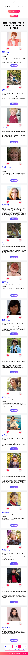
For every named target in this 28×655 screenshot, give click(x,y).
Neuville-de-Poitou (6, 589)
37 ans (7, 474)
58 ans (8, 550)
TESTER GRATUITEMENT (14, 11)
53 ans (9, 397)
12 (15, 649)
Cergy (3, 244)
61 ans (12, 589)
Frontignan (4, 167)
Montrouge (4, 320)
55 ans (6, 129)
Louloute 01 (4, 127)
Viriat (3, 129)
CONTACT (24, 653)
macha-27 (4, 549)
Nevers (3, 474)
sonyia (3, 434)
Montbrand (4, 397)
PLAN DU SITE (17, 653)
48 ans (9, 90)
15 (23, 649)
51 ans (9, 167)
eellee (3, 89)
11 (12, 649)
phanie (3, 396)
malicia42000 (5, 626)
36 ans (6, 282)
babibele (4, 511)
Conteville (4, 550)
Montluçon (4, 90)
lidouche (4, 472)
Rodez (3, 52)
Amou (3, 512)
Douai (3, 282)
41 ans (8, 627)
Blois (3, 435)
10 (9, 649)
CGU (12, 653)
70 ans (7, 52)
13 (18, 649)
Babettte (4, 166)
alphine (3, 242)
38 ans (7, 205)
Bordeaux (4, 627)
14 (21, 649)
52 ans (9, 320)
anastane (4, 587)
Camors (3, 205)
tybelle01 (4, 357)
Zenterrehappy (5, 204)
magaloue (4, 281)
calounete (4, 51)
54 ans (8, 359)
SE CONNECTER (14, 15)
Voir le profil (14, 65)
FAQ (9, 653)
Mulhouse (4, 359)
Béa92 (3, 319)
